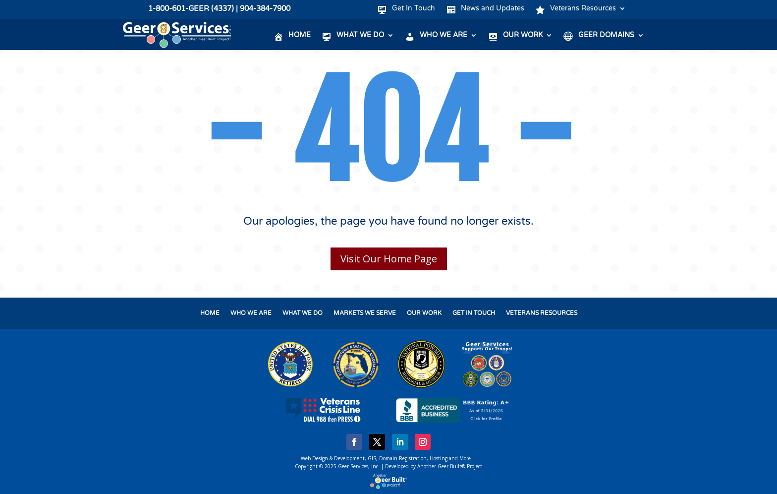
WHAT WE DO (302, 312)
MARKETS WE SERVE (364, 312)
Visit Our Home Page (388, 258)
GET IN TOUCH (473, 312)
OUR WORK (424, 312)
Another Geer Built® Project (449, 466)
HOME (210, 312)
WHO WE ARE (251, 312)
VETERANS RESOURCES (541, 312)
